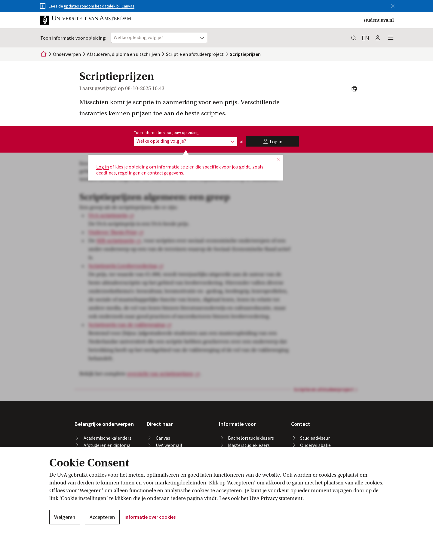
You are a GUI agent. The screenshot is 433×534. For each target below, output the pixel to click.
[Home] (43, 54)
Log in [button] (102, 167)
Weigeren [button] (64, 517)
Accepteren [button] (102, 517)
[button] (392, 4)
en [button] (365, 38)
